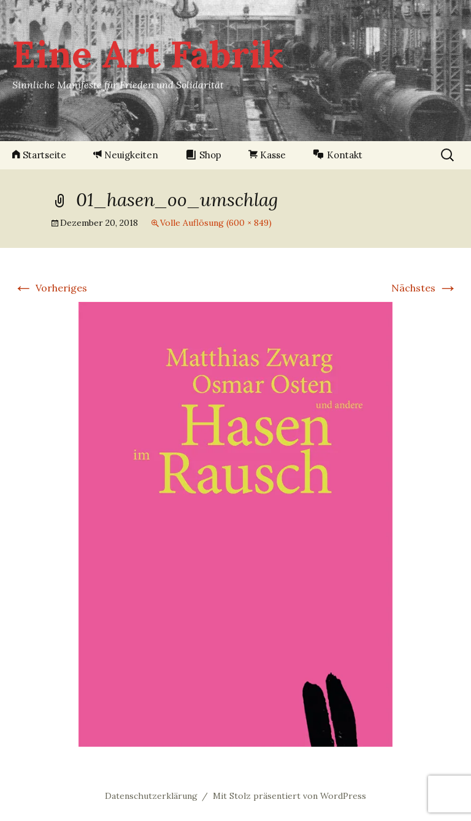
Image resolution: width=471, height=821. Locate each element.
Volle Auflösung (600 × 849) (216, 222)
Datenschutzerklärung (151, 795)
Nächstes (424, 288)
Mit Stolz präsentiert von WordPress (289, 795)
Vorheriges (50, 288)
